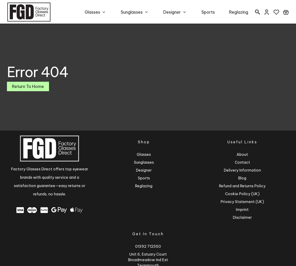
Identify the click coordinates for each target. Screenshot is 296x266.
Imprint (242, 209)
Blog (242, 178)
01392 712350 (148, 246)
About (242, 154)
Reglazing (238, 12)
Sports (208, 12)
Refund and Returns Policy (242, 186)
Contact (242, 162)
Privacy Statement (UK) (242, 201)
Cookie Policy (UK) (242, 193)
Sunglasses (132, 12)
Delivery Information (242, 170)
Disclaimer (242, 217)
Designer (172, 12)
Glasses (92, 12)
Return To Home (28, 86)
